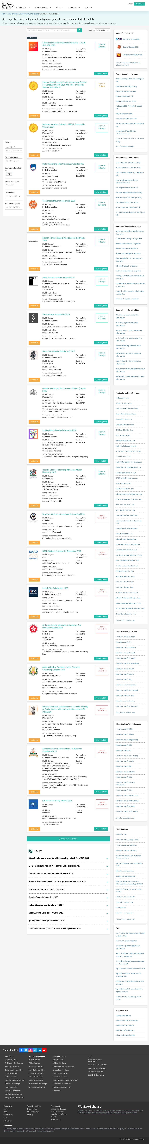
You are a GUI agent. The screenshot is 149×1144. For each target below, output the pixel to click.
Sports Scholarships (12, 1066)
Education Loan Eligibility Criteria (127, 840)
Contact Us (74, 7)
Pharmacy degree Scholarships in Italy (129, 193)
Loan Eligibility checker (96, 1075)
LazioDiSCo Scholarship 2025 (55, 588)
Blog (59, 7)
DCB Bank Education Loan (125, 587)
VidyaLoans (57, 1091)
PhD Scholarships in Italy (124, 114)
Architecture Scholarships (14, 1063)
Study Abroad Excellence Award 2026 (58, 277)
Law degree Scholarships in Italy (127, 202)
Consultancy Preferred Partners (58, 1115)
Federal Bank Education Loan (126, 473)
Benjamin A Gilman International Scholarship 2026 (63, 514)
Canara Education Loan (60, 1073)
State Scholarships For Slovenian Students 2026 (63, 164)
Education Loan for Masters (125, 772)
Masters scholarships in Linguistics (128, 244)
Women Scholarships (123, 1016)
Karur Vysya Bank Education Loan (127, 560)
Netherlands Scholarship (37, 1087)
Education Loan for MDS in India (127, 795)
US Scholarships (34, 1059)
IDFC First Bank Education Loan (127, 478)
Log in (130, 4)
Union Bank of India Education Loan (128, 451)
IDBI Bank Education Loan (125, 489)
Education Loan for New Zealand (127, 663)
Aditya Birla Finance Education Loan (128, 598)
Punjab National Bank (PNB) (129, 55)
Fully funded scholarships (125, 1025)
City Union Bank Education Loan (127, 566)
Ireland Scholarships (36, 1077)
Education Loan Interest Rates (126, 845)
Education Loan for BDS (124, 790)
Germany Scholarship (36, 1066)
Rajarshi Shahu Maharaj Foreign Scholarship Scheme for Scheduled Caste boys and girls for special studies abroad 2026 (64, 85)
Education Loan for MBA (124, 729)
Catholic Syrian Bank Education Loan (128, 603)
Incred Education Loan (123, 483)
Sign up (139, 4)
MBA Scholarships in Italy (124, 96)
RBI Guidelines (121, 907)
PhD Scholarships (11, 1087)
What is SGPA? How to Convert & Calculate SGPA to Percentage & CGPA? (129, 883)
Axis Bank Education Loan (125, 425)
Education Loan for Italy (124, 679)
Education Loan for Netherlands (127, 706)
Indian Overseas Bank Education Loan (129, 494)
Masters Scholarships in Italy (126, 91)
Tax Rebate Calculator (95, 1071)
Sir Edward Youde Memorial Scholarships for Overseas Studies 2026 (61, 626)
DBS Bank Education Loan (125, 582)
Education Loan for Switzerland (127, 690)
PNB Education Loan (123, 435)
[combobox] (13, 150)
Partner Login (55, 1106)
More (89, 7)
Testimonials (8, 1115)
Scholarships (23, 7)
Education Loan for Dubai (125, 695)
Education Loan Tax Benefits (125, 897)
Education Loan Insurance (125, 871)
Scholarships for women (13, 1094)
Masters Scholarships (12, 1084)
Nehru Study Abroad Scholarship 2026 (58, 351)
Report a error (56, 1119)
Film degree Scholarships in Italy (127, 188)
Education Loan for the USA (125, 653)
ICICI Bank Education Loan (125, 430)
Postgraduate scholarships (14, 1097)
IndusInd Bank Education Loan (126, 539)
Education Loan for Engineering (127, 740)
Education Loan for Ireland (125, 669)
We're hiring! (8, 1106)
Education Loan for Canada (125, 637)
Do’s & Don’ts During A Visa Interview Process (129, 890)
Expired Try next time (102, 517)
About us (7, 1109)
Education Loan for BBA (124, 777)
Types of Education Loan (124, 902)
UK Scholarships (34, 1063)
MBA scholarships (11, 1077)
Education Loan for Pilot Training (127, 801)
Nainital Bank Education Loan (126, 614)
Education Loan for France (125, 674)
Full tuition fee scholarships (125, 1035)
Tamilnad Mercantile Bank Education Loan (130, 608)
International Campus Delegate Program (58, 1110)
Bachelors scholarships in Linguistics (129, 239)
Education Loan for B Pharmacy (127, 811)
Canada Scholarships (36, 1073)
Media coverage (33, 1112)
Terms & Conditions (34, 1106)
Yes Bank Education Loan (124, 534)
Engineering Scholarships (13, 1070)
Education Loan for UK (123, 642)
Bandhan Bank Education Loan (126, 550)
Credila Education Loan (124, 403)
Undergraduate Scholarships (15, 1080)
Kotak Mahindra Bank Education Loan (129, 499)
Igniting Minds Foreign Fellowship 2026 (59, 430)
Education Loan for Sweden (125, 701)
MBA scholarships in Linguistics (127, 248)
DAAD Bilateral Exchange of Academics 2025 (61, 551)
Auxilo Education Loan (123, 457)
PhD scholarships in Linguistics (127, 266)
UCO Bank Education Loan (125, 505)
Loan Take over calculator (97, 1068)
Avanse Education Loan (124, 419)
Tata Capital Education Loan (125, 510)
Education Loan (43, 7)
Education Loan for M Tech (125, 761)
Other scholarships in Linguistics (127, 299)
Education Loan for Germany (126, 658)
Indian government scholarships (127, 1020)
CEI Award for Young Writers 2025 (57, 800)
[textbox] (14, 160)
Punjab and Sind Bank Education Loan (129, 555)
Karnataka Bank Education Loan (127, 528)
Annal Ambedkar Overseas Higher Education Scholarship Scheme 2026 (61, 668)
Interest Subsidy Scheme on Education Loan (129, 864)
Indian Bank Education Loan (125, 441)
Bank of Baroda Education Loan (127, 409)
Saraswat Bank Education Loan (126, 515)
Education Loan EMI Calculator (126, 850)
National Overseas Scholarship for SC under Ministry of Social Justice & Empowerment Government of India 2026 (65, 709)
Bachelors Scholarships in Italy (126, 86)
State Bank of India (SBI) (128, 39)
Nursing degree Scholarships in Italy (128, 167)
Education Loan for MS (124, 745)
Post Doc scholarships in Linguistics (128, 271)
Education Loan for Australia (126, 647)
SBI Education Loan (122, 398)
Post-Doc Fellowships (12, 1091)
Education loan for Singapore (126, 685)
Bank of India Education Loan (126, 446)
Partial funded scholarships (125, 1030)
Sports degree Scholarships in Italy (128, 162)
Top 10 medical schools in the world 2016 (130, 969)
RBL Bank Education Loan (125, 571)
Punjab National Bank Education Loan (65, 1080)
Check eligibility (101, 73)
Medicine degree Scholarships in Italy (129, 197)
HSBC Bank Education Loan (125, 576)
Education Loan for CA (123, 750)
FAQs (5, 1118)
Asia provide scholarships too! (126, 941)
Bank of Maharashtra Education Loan (129, 462)
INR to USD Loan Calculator (97, 1065)
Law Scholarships (11, 1073)
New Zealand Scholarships (38, 1084)
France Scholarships (36, 1080)
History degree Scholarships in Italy (128, 207)
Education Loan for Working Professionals (125, 784)
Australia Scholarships (36, 1070)
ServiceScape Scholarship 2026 (56, 314)
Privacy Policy (32, 1109)
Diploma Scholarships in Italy (126, 101)
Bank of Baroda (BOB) (127, 47)
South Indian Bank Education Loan (128, 544)
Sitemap (30, 1115)
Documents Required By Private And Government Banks (128, 857)
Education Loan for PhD (124, 766)
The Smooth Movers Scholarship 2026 (58, 201)
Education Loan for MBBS (125, 734)
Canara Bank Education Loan (126, 414)
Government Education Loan (126, 876)
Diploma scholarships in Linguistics (128, 253)
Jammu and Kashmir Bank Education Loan (128, 522)
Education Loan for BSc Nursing (127, 756)
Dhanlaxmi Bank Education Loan (127, 593)
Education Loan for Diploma (125, 806)
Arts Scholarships (11, 1059)
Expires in (102, 45)
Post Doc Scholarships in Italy (126, 118)
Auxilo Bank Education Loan (62, 1084)
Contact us (7, 1120)
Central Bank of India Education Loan (129, 467)
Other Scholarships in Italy (125, 146)
